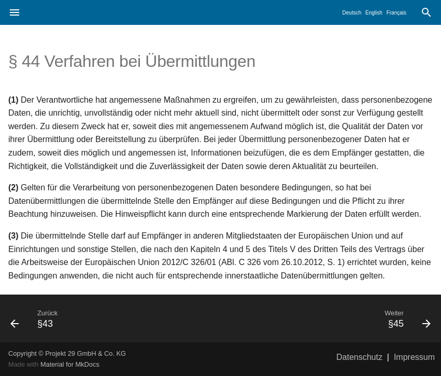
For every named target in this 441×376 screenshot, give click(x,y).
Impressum (414, 357)
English (373, 13)
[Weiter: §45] (330, 318)
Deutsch (352, 13)
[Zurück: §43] (111, 318)
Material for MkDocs (69, 364)
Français (396, 13)
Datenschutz (359, 357)
